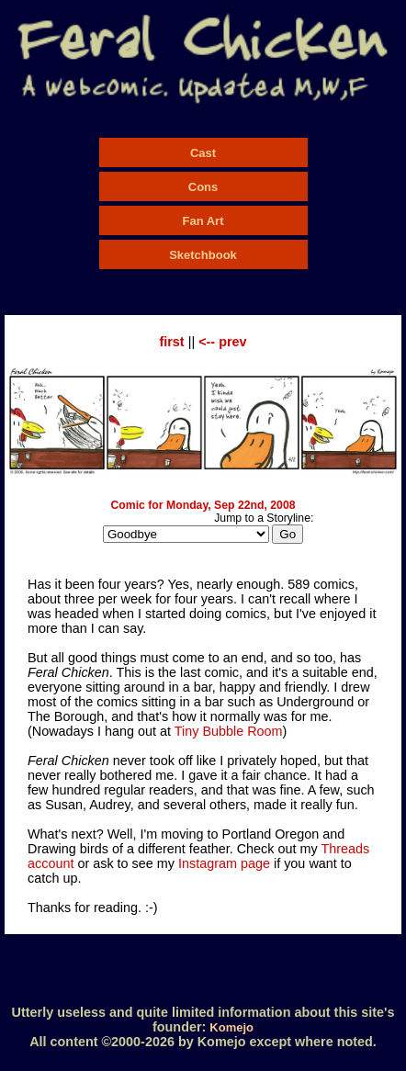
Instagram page (224, 863)
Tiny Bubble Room (229, 731)
